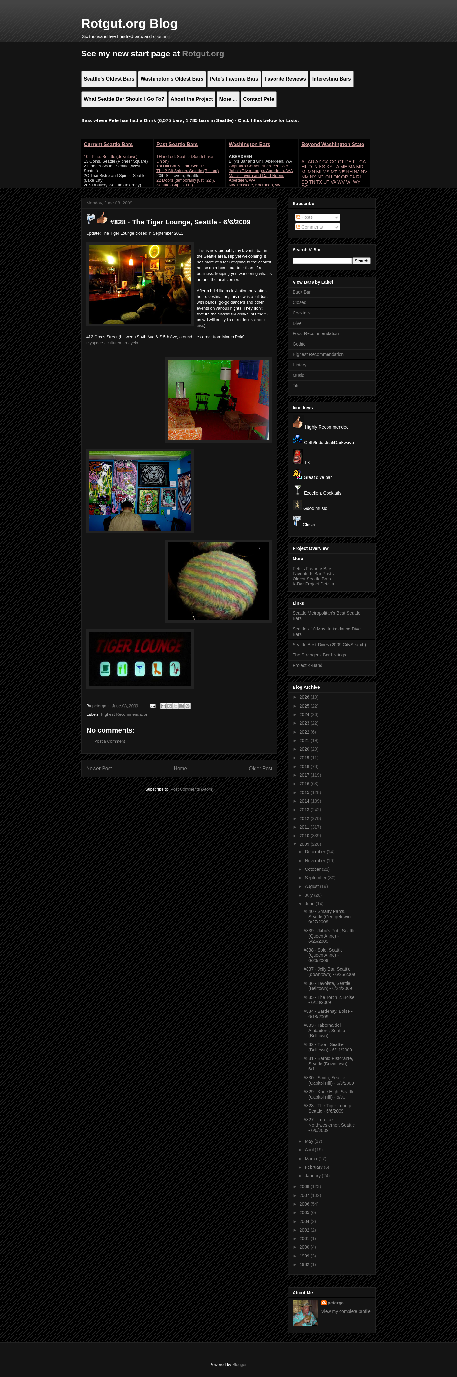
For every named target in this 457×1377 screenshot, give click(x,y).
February (314, 1167)
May (309, 1141)
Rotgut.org (203, 53)
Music (298, 375)
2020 (305, 749)
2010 (305, 835)
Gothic (299, 343)
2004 (305, 1221)
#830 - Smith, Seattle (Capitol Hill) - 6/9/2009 (329, 1080)
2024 (305, 714)
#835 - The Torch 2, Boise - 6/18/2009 (329, 1000)
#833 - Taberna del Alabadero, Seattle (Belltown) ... (324, 1030)
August (312, 886)
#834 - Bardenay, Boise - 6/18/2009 (328, 1014)
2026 (305, 697)
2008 (305, 1186)
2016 (305, 783)
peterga (336, 1302)
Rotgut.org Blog (129, 23)
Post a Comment (109, 741)
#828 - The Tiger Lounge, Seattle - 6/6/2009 (329, 1108)
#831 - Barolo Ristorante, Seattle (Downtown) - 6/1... (328, 1064)
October (313, 869)
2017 (305, 775)
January (313, 1175)
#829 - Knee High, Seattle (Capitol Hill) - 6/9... (329, 1094)
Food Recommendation (316, 333)
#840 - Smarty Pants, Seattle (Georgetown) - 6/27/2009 (329, 917)
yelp (134, 342)
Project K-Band (307, 665)
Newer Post (99, 768)
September (316, 877)
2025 (305, 705)
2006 (305, 1203)
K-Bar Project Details (313, 583)
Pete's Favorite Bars (313, 568)
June (310, 903)
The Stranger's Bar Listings (319, 654)
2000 (305, 1247)
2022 (305, 731)
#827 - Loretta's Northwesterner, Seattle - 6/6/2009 (329, 1125)
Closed (300, 302)
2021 (305, 740)
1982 (305, 1264)
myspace (94, 342)
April (310, 1149)
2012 (305, 818)
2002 (305, 1229)
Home (180, 768)
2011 (305, 827)
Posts (304, 217)
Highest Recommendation (125, 714)
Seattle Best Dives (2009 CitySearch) (329, 644)
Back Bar (302, 291)
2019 (305, 757)
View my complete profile (346, 1311)
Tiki (296, 385)
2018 (305, 766)
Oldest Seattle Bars (312, 578)
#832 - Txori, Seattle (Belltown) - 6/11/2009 (328, 1047)
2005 (305, 1212)
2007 (305, 1195)
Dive (297, 323)
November (315, 860)
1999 (305, 1255)
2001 (305, 1238)
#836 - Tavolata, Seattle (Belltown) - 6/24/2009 (328, 986)
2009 (305, 844)
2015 (305, 792)
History (300, 364)
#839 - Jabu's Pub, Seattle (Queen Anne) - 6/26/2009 (330, 936)
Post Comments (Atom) (191, 789)
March (311, 1158)
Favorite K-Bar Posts (313, 573)
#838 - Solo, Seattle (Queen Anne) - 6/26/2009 (323, 955)
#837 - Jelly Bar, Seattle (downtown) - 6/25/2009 (329, 971)
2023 (305, 723)
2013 (305, 809)
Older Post (260, 768)
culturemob (117, 342)
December (315, 851)
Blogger (239, 1364)
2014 (305, 801)
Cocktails (302, 312)
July (309, 895)
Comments (309, 227)
